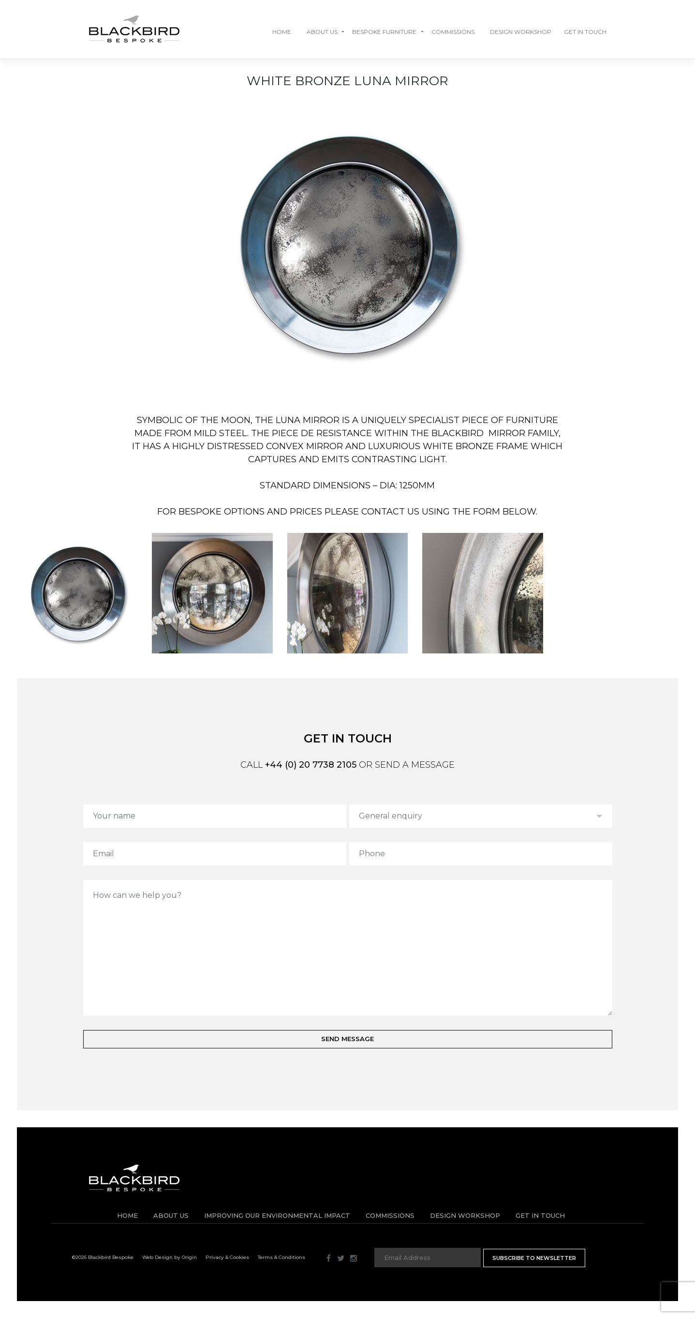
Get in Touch (540, 1215)
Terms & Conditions (281, 1257)
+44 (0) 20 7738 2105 (310, 764)
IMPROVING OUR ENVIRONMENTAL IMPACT (277, 1215)
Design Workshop (520, 31)
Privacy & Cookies (227, 1257)
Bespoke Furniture (384, 31)
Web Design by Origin (169, 1257)
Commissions (452, 31)
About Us (322, 31)
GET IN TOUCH (585, 31)
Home (281, 31)
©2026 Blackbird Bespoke (102, 1257)
